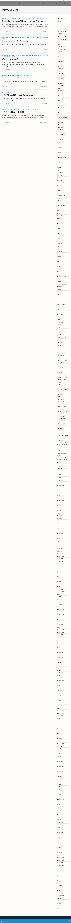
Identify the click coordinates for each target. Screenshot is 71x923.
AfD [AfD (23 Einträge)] (66, 29)
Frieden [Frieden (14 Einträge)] (60, 66)
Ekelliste (58, 193)
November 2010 (60, 860)
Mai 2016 (59, 698)
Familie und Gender (61, 205)
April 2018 (59, 644)
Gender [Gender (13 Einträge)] (60, 68)
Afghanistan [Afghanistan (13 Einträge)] (62, 31)
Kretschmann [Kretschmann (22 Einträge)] (62, 90)
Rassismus (59, 291)
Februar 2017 (60, 675)
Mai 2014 (59, 753)
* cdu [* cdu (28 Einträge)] (60, 29)
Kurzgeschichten (60, 256)
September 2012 (60, 804)
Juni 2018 (59, 639)
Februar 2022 (60, 548)
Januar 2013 (59, 794)
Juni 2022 (59, 543)
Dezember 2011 (60, 827)
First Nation (59, 208)
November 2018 (60, 632)
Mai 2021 (59, 571)
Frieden (58, 213)
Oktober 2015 (60, 715)
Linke (58, 261)
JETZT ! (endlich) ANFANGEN (13, 112)
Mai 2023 (59, 525)
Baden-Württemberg (61, 157)
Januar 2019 (59, 627)
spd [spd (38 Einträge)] (59, 124)
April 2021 (59, 574)
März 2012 (59, 819)
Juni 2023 (59, 523)
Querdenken (59, 286)
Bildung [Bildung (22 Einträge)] (61, 42)
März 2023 (59, 531)
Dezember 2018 (60, 629)
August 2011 (59, 837)
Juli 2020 (59, 594)
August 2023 (59, 518)
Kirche (58, 248)
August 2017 (59, 662)
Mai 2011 (59, 845)
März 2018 (59, 647)
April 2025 (59, 493)
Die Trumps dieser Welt (12, 78)
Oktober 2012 (60, 802)
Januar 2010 (59, 885)
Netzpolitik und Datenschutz (63, 276)
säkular (58, 301)
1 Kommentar (6, 49)
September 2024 (60, 508)
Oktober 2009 (60, 893)
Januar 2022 (59, 551)
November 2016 (60, 682)
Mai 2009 (59, 905)
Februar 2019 (60, 624)
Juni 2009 (59, 903)
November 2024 (60, 503)
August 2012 (59, 807)
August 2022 (59, 541)
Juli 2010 (59, 870)
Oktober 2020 (60, 589)
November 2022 (60, 536)
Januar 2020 (59, 604)
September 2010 (60, 865)
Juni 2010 (59, 872)
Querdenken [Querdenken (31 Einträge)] (62, 115)
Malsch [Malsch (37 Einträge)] (60, 95)
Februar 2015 (60, 736)
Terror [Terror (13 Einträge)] (60, 127)
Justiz (58, 241)
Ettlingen (59, 198)
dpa (58, 187)
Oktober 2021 (60, 558)
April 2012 (59, 817)
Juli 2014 (59, 751)
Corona (58, 177)
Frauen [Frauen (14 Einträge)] (60, 61)
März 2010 (59, 880)
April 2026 (59, 477)
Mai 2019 (59, 619)
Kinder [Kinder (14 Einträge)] (60, 88)
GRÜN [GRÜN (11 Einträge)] (60, 71)
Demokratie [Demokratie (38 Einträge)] (61, 49)
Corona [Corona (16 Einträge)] (60, 44)
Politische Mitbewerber (40, 18)
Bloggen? (59, 162)
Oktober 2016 (60, 685)
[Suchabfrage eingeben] (63, 21)
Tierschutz (59, 312)
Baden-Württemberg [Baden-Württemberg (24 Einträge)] (63, 37)
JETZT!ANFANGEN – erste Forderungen (18, 95)
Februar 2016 (60, 705)
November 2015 (60, 713)
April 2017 (59, 670)
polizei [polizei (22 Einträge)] (60, 112)
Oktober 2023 (60, 515)
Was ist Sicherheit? (10, 59)
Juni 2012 (59, 812)
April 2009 (59, 908)
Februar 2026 (60, 480)
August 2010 (59, 867)
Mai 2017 (59, 667)
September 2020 (60, 591)
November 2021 (60, 556)
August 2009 (59, 898)
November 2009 (60, 890)
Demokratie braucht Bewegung (15, 41)
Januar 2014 (59, 764)
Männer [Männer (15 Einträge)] (60, 100)
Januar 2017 (59, 677)
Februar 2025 (60, 498)
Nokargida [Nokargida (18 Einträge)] (61, 105)
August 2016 (59, 690)
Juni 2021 (59, 569)
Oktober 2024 (60, 505)
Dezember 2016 (60, 680)
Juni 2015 (59, 726)
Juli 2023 (59, 520)
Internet (37, 37)
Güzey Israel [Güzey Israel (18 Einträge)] (61, 76)
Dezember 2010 (60, 857)
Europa (58, 200)
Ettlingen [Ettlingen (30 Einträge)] (61, 51)
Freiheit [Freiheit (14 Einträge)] (60, 63)
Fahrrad (58, 203)
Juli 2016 (59, 693)
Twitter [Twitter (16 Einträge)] (60, 129)
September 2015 (60, 718)
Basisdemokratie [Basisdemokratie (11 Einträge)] (62, 39)
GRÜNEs (58, 223)
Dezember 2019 (60, 606)
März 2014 (59, 758)
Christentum (59, 175)
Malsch (58, 266)
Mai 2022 (59, 546)
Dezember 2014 (60, 741)
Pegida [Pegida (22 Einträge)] (60, 107)
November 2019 (60, 609)
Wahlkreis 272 (60, 322)
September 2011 (60, 835)
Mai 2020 (59, 596)
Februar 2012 (60, 822)
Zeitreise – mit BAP (61, 440)
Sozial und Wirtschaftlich (9, 56)
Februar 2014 (60, 761)
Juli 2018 (59, 637)
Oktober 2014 (60, 746)
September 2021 (60, 561)
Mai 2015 (59, 728)
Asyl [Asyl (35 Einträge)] (60, 33)
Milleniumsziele (60, 271)
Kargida (58, 246)
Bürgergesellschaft (7, 18)
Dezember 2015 (60, 710)
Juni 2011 (59, 842)
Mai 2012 (59, 814)
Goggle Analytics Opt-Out (36, 921)
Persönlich (5, 38)
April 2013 (59, 786)
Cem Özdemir (60, 172)
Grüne (58, 220)
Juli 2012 (59, 809)
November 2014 (60, 743)
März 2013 (59, 789)
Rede (58, 294)
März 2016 (59, 703)
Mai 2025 (59, 490)
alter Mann (59, 147)
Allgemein (4, 55)
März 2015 (59, 733)
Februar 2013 (60, 791)
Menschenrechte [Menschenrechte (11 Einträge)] (63, 98)
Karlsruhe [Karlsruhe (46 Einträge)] (61, 85)
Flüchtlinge (59, 210)
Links (58, 264)
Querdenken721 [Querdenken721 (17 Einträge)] (62, 117)
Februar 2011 (60, 852)
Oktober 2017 (60, 657)
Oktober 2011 (60, 832)
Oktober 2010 (60, 862)
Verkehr (58, 319)
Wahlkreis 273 (60, 324)
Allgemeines (5, 75)
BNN (58, 165)
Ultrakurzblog (60, 314)
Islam (58, 233)
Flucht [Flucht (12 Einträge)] (60, 59)
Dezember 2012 (60, 796)
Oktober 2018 (60, 634)
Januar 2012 (59, 824)
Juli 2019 (59, 617)
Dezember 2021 (60, 553)
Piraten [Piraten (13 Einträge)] (60, 110)
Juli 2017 (59, 665)
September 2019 (60, 614)
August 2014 (59, 748)
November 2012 (60, 799)
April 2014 (59, 756)
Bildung (58, 160)
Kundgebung (59, 253)
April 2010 (59, 878)
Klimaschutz (59, 251)
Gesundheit (59, 218)
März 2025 (59, 495)
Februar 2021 (60, 579)
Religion (58, 296)
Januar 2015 (59, 738)
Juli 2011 (59, 840)
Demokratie (16, 37)
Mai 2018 (59, 642)
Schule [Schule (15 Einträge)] (60, 122)
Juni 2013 (59, 781)
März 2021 (59, 576)
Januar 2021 (59, 581)
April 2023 (59, 528)
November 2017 (60, 655)
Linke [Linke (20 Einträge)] (60, 93)
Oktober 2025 (60, 487)
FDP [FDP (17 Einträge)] (59, 56)
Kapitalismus (59, 243)
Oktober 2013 (60, 771)
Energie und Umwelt (61, 195)
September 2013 (60, 774)
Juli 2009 (59, 900)
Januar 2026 (59, 482)
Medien (58, 269)
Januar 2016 (59, 708)
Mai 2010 (59, 875)
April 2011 (59, 847)
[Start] (59, 9)
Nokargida (59, 279)
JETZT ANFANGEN (65, 9)
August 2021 (59, 563)
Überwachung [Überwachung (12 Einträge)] (62, 134)
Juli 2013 (59, 779)
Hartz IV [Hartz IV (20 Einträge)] (60, 78)
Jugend (58, 238)
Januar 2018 (59, 650)
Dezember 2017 (60, 652)
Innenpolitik (36, 55)
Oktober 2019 (60, 612)
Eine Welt (59, 190)
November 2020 (60, 586)
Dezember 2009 (60, 888)
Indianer (59, 226)
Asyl (58, 155)
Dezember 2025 (60, 485)
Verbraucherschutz (61, 317)
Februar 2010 (60, 883)
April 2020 (59, 599)
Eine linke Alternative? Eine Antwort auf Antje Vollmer (24, 21)
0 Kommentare (6, 31)
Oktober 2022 (60, 538)
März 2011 (59, 850)
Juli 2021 (59, 566)
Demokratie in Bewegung (19, 18)
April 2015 (59, 731)
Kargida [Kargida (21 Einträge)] (60, 83)
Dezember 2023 (60, 513)
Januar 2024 (59, 510)
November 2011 (60, 829)
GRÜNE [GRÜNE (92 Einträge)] (60, 73)
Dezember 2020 (60, 584)
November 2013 (60, 769)
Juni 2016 (59, 695)
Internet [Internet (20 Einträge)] (61, 81)
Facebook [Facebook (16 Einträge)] (61, 54)
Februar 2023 (60, 533)
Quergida (59, 289)
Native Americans (60, 274)
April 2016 (59, 700)
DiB (33, 37)
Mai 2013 (59, 784)
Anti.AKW (59, 149)
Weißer (58, 327)
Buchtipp (59, 167)
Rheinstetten (59, 299)
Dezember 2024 (60, 500)
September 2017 (60, 660)
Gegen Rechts (29, 55)
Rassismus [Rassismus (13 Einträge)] (61, 119)
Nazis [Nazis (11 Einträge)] (60, 102)
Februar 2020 (60, 601)
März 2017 (59, 672)
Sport (58, 309)
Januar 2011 (59, 855)
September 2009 (60, 895)
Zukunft (34, 109)
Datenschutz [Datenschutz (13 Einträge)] (62, 46)
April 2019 (59, 622)
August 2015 (59, 720)
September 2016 (60, 688)
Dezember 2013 (60, 766)
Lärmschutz (59, 258)
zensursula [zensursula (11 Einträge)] (61, 132)
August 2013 (59, 776)
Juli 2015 (59, 723)
